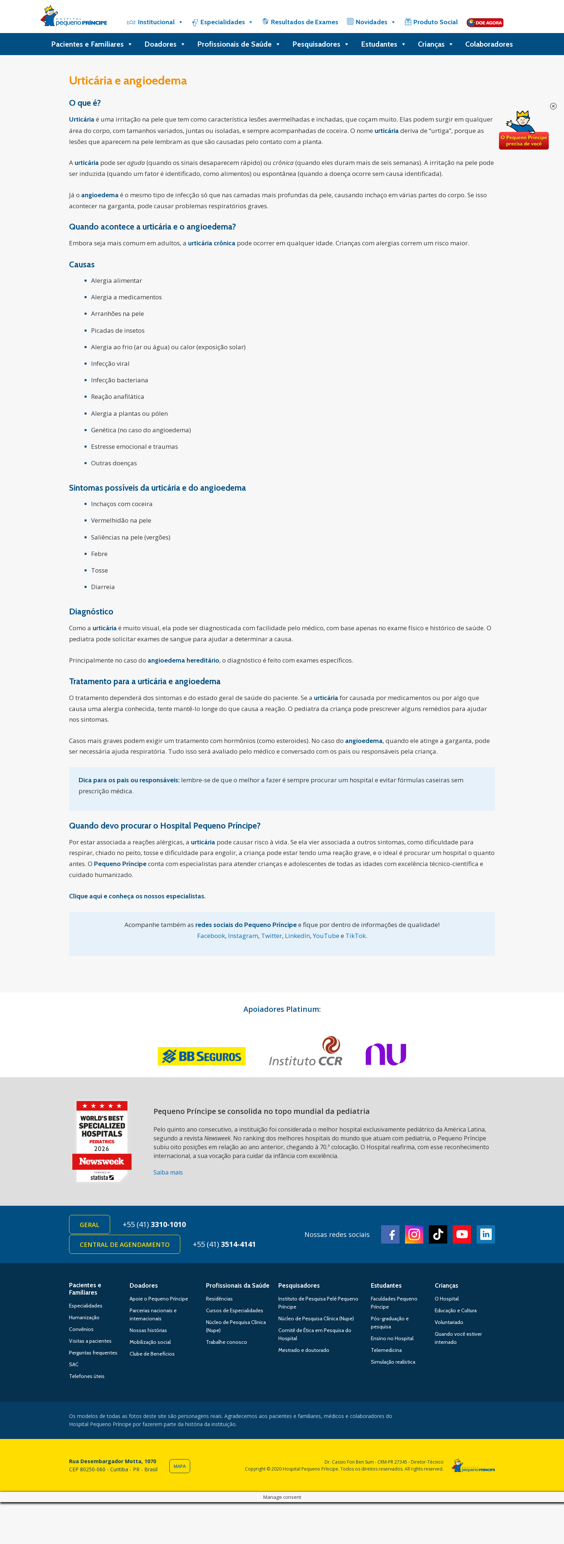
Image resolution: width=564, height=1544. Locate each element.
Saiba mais (168, 1172)
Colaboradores (489, 44)
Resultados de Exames (304, 22)
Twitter (271, 935)
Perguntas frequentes (93, 1352)
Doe (523, 130)
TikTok (356, 935)
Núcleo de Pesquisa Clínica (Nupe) (316, 1318)
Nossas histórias (148, 1330)
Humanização (84, 1317)
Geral (90, 1224)
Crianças (436, 44)
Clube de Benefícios (152, 1353)
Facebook (211, 935)
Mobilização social (150, 1342)
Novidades (376, 22)
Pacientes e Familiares (92, 44)
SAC (74, 1364)
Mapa (180, 1466)
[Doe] (485, 22)
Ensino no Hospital (392, 1338)
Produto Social (435, 22)
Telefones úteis (87, 1376)
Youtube (462, 1234)
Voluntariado (449, 1322)
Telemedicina (386, 1350)
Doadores (165, 44)
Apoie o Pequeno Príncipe (159, 1298)
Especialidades (227, 22)
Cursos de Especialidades (234, 1310)
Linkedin (486, 1234)
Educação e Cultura (456, 1310)
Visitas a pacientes (90, 1341)
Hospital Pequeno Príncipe (73, 17)
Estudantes (384, 44)
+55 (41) (154, 1224)
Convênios (81, 1329)
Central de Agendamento (125, 1244)
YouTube (326, 935)
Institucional (161, 22)
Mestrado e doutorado (303, 1350)
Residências (219, 1298)
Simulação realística (393, 1362)
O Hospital (447, 1298)
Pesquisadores (321, 44)
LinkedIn (297, 935)
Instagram (243, 935)
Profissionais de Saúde (239, 44)
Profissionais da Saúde (238, 1285)
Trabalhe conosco (226, 1342)
